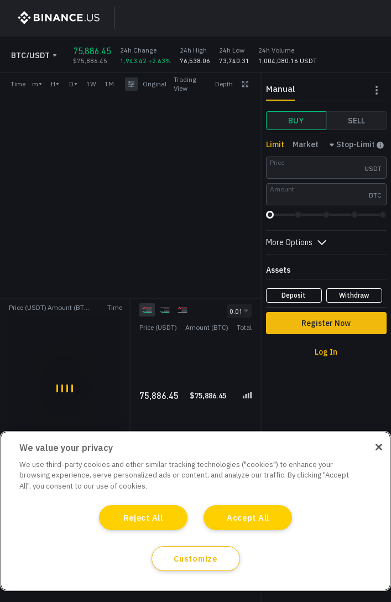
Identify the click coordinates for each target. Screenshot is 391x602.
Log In (326, 18)
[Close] (379, 447)
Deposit (293, 295)
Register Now (326, 323)
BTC (375, 195)
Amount (282, 189)
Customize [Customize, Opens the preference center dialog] (195, 558)
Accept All (248, 517)
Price (277, 162)
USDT (373, 168)
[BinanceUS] (54, 18)
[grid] (195, 360)
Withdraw (354, 295)
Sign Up (274, 18)
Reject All (143, 517)
